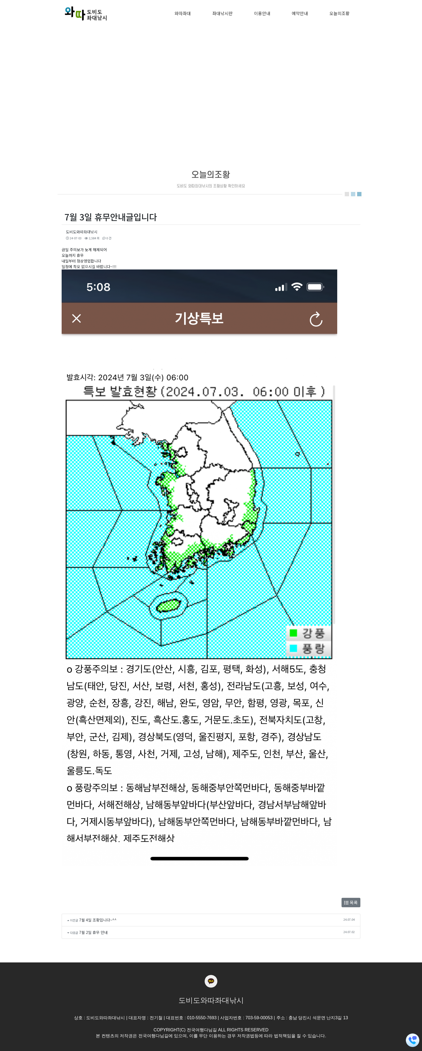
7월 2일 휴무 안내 (93, 932)
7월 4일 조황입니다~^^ (98, 920)
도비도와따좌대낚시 (81, 231)
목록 (351, 902)
